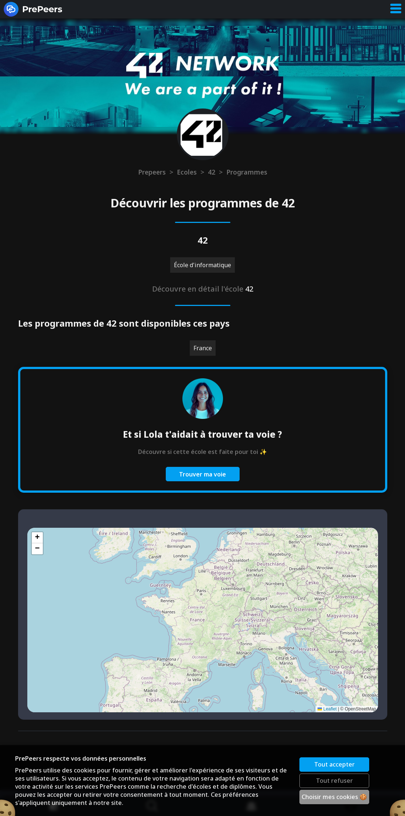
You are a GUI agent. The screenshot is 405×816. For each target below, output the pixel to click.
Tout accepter (334, 764)
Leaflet (327, 709)
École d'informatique (202, 265)
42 (211, 172)
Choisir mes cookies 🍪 (334, 797)
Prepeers (152, 172)
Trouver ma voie (202, 474)
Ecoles (187, 172)
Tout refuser (334, 781)
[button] (37, 537)
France (202, 348)
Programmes (246, 172)
